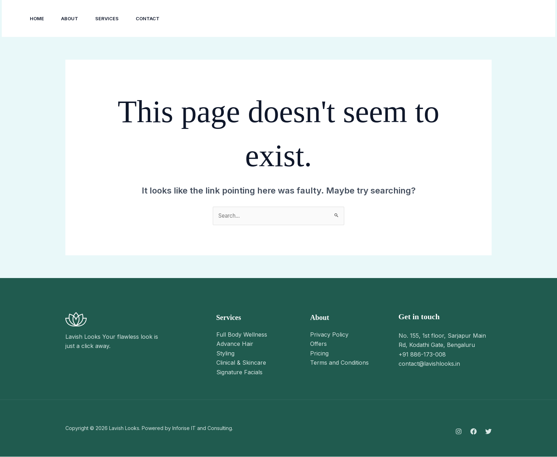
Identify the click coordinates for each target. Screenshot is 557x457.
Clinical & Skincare (241, 362)
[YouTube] (472, 18)
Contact (147, 18)
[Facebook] (457, 18)
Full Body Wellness (241, 334)
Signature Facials (239, 372)
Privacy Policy (329, 334)
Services (107, 18)
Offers (318, 344)
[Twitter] (488, 432)
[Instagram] (441, 18)
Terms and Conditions (339, 362)
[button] (516, 18)
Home (37, 18)
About (69, 18)
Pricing (319, 353)
